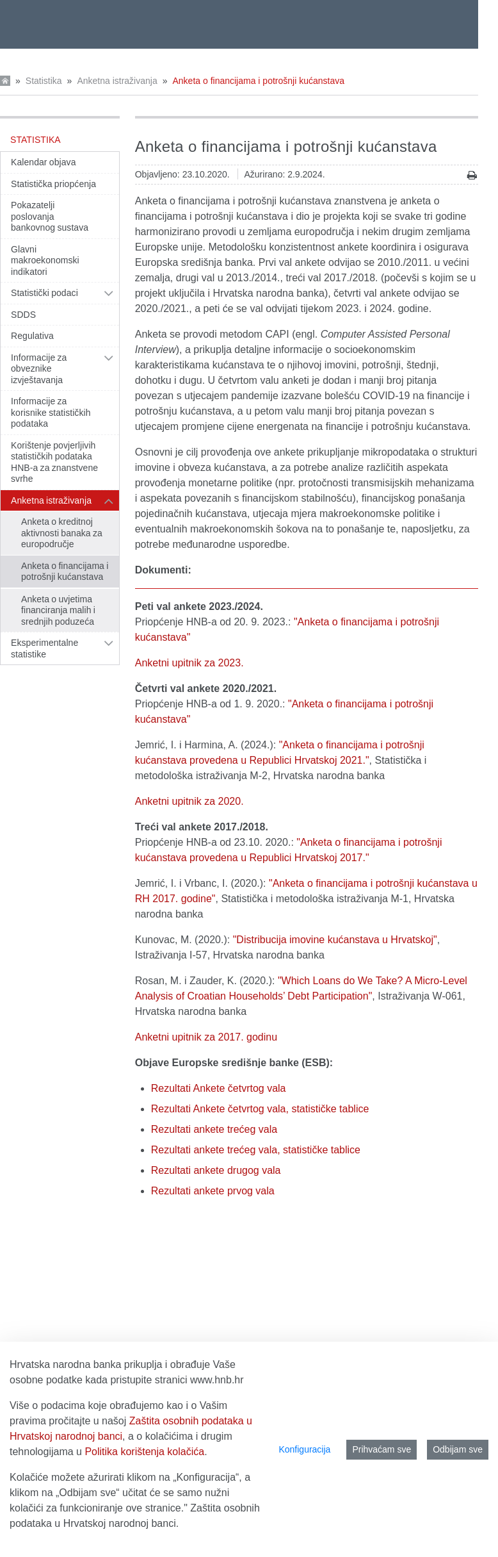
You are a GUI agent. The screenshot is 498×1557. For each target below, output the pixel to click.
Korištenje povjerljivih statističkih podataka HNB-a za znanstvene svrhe (54, 462)
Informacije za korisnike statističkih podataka (51, 412)
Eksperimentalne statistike (44, 648)
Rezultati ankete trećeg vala (214, 1129)
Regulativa (32, 336)
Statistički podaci (44, 293)
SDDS (23, 314)
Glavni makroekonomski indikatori (45, 260)
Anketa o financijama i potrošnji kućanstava (258, 81)
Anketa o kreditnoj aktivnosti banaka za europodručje (61, 532)
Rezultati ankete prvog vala (213, 1190)
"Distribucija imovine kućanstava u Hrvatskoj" (335, 939)
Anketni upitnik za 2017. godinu (206, 1037)
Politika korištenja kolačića (144, 1451)
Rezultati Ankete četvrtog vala (218, 1088)
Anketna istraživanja (117, 81)
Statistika (44, 81)
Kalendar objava (43, 162)
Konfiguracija (304, 1449)
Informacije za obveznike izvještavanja (39, 368)
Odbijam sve (458, 1449)
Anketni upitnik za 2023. (189, 662)
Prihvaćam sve (381, 1449)
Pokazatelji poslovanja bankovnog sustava (49, 216)
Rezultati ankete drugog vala (216, 1170)
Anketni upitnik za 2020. (189, 801)
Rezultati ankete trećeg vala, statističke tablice (255, 1149)
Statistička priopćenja (53, 184)
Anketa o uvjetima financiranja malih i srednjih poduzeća (58, 610)
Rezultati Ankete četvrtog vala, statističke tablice (260, 1108)
